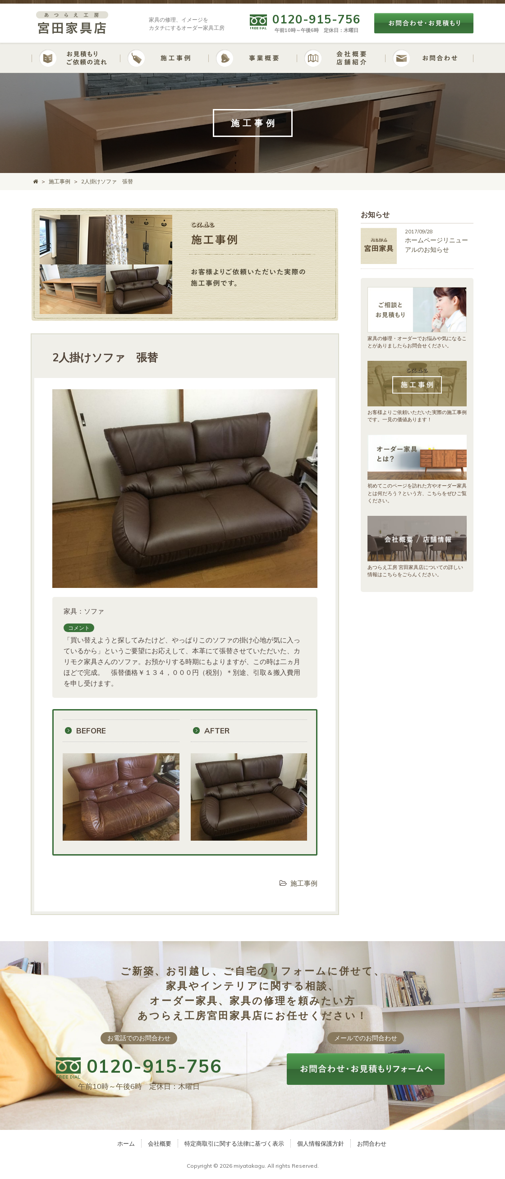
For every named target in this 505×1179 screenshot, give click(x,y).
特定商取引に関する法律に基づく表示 (234, 1143)
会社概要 (159, 1143)
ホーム (126, 1143)
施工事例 (303, 883)
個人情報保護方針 (320, 1143)
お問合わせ (371, 1143)
